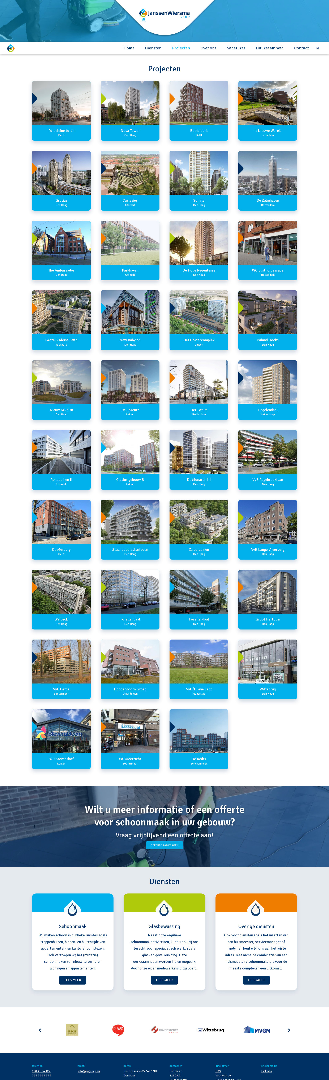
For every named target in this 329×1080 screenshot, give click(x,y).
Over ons (209, 48)
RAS (218, 1071)
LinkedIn (266, 1071)
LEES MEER (72, 980)
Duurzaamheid (270, 48)
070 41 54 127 (41, 1071)
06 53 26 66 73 (41, 1075)
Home (129, 48)
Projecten (181, 48)
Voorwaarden (223, 1075)
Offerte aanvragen (164, 845)
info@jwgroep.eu (89, 1071)
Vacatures (236, 48)
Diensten (153, 48)
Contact (301, 48)
